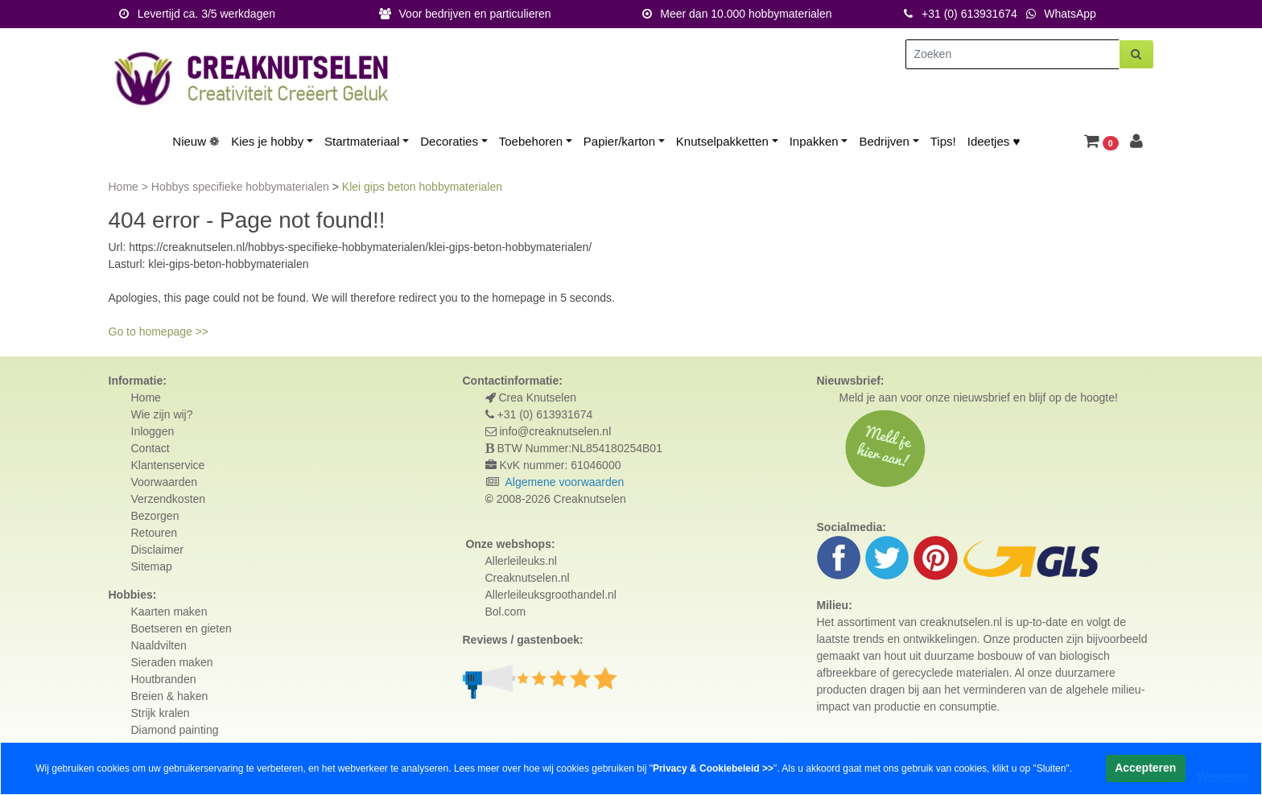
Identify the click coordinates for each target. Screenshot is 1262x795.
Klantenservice (168, 465)
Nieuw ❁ (196, 141)
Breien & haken (169, 696)
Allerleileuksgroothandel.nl (551, 594)
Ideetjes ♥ (994, 141)
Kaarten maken (169, 611)
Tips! (943, 141)
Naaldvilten (159, 645)
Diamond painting (175, 729)
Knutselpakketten (722, 141)
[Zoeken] (1012, 54)
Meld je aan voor (881, 397)
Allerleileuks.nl (521, 560)
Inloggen (153, 431)
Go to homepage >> (159, 331)
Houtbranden (163, 679)
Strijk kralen (160, 712)
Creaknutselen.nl (527, 577)
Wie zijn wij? (162, 414)
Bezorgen (155, 515)
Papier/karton (619, 141)
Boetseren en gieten (181, 628)
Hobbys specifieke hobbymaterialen (241, 186)
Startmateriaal (361, 141)
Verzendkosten (168, 498)
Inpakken (814, 141)
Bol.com (505, 611)
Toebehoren (531, 141)
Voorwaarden (164, 482)
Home (125, 186)
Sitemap (151, 566)
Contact (150, 448)
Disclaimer (157, 549)
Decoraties (449, 141)
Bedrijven (884, 141)
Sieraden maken (172, 662)
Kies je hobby (267, 141)
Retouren (154, 532)
